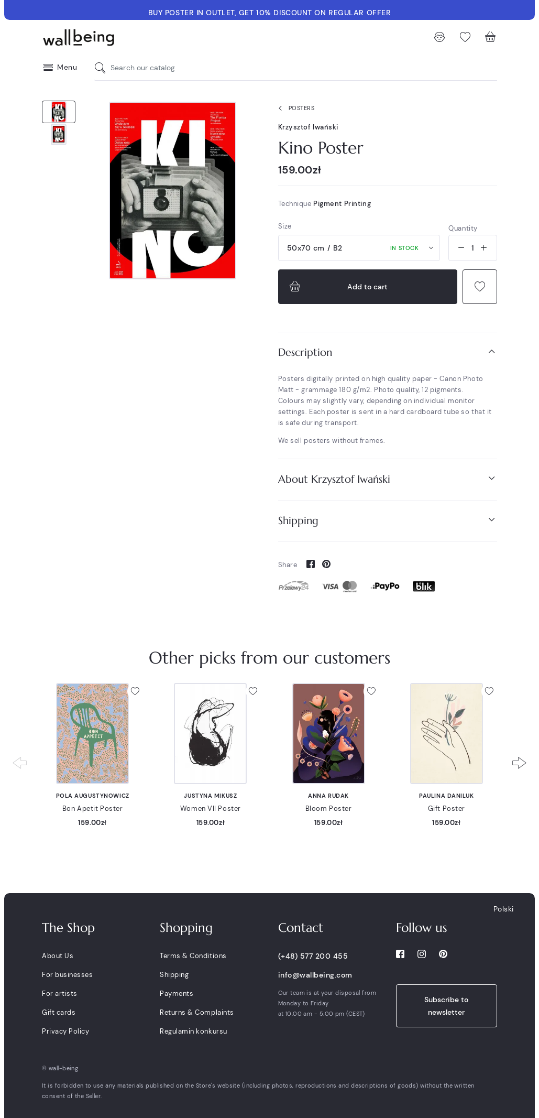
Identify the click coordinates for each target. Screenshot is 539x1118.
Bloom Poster (328, 808)
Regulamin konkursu (193, 1031)
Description (388, 352)
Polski (503, 909)
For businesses (67, 974)
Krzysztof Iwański (308, 127)
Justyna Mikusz (210, 795)
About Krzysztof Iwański (388, 479)
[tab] (388, 352)
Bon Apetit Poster (92, 808)
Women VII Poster (210, 808)
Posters (294, 108)
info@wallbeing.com (315, 975)
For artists (60, 993)
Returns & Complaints (197, 1012)
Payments (176, 993)
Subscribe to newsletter (446, 1006)
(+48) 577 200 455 (313, 956)
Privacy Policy (65, 1031)
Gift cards (58, 1012)
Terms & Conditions (193, 955)
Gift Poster (446, 808)
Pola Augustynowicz (92, 795)
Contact (300, 928)
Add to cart (337, 286)
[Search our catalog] (103, 68)
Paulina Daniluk (446, 795)
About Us (57, 955)
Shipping (388, 520)
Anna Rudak (328, 795)
